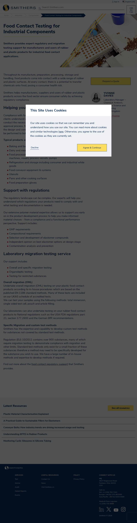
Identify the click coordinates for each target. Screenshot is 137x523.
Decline (34, 147)
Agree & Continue (92, 147)
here (61, 131)
